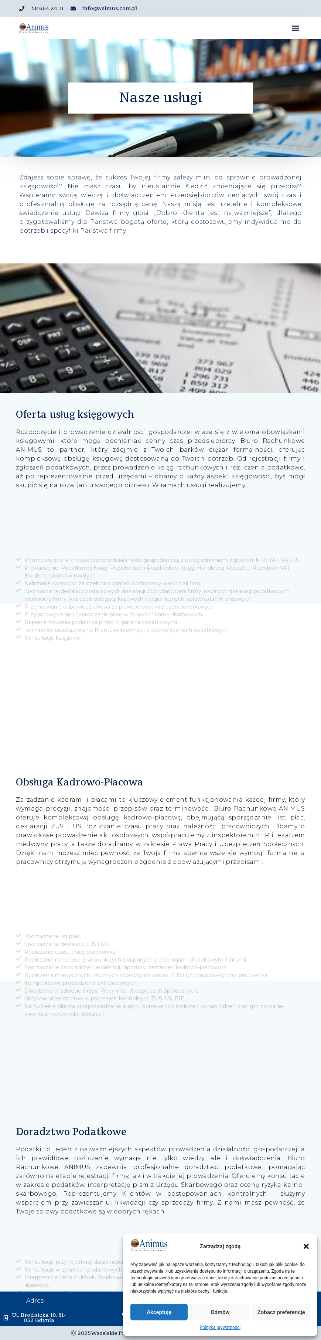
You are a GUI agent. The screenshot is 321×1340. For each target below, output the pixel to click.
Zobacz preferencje (281, 1312)
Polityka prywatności (220, 1327)
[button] (306, 1246)
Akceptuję (159, 1312)
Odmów (220, 1312)
